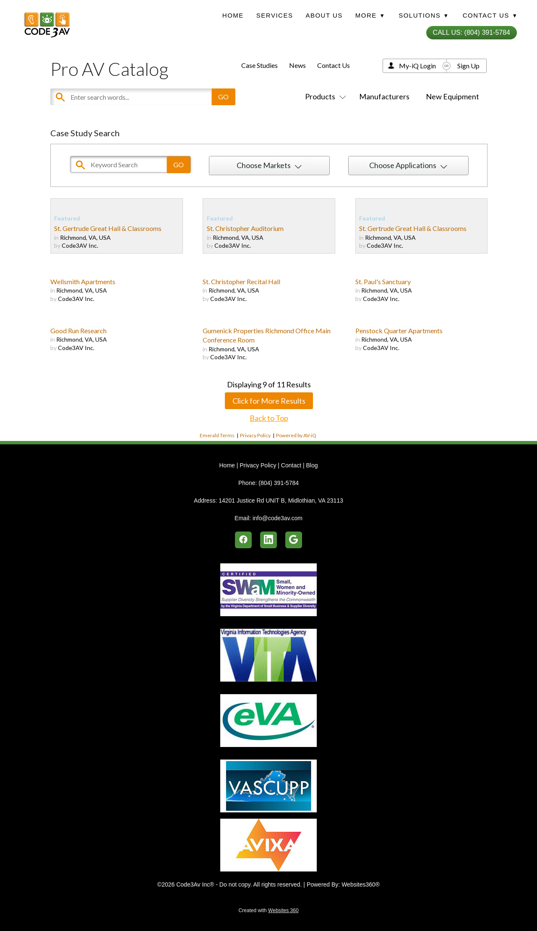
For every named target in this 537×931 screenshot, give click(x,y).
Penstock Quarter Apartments (399, 331)
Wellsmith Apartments (82, 281)
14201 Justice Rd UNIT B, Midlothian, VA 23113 (281, 500)
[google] (293, 540)
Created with (268, 910)
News (297, 65)
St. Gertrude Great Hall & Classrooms (108, 228)
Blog (312, 465)
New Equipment (452, 96)
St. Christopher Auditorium (245, 228)
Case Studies (259, 65)
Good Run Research (78, 331)
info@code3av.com (277, 518)
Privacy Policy (255, 435)
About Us (323, 15)
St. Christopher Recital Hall (241, 281)
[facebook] (243, 540)
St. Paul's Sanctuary (383, 281)
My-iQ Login (417, 66)
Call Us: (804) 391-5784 (471, 32)
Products (324, 96)
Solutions (423, 15)
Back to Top (269, 418)
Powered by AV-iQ (296, 435)
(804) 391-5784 (278, 483)
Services (274, 15)
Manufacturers (384, 96)
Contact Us (333, 65)
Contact (291, 465)
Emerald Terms (217, 435)
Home (233, 15)
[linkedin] (268, 540)
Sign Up (468, 66)
